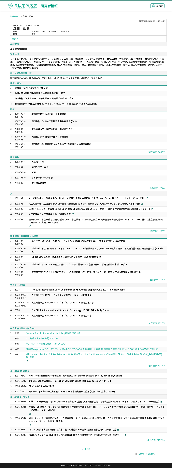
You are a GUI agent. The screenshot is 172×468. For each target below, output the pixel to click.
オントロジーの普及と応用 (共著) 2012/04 (46, 343)
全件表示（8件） (158, 230)
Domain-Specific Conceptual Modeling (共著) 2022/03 (53, 333)
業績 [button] (14, 38)
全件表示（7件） (158, 188)
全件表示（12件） (157, 151)
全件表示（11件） (157, 322)
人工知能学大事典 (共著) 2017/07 (42, 338)
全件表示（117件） (156, 440)
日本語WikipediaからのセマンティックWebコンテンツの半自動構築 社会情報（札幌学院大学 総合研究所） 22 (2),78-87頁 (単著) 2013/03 (92, 348)
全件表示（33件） (157, 365)
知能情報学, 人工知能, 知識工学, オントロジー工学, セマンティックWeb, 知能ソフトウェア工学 (56, 77)
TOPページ (15, 16)
